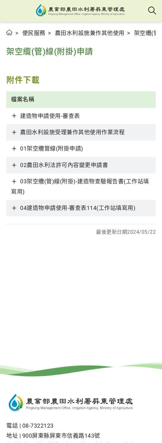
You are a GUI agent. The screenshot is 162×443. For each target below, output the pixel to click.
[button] (10, 11)
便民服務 (34, 33)
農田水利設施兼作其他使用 (90, 33)
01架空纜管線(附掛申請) (51, 148)
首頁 (9, 32)
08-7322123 (38, 425)
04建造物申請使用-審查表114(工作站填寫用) (77, 208)
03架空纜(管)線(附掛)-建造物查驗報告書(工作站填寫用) (80, 186)
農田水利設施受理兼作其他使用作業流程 (72, 132)
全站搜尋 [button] (152, 11)
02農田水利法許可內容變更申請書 (64, 165)
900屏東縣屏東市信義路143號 (61, 435)
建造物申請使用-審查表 (50, 116)
